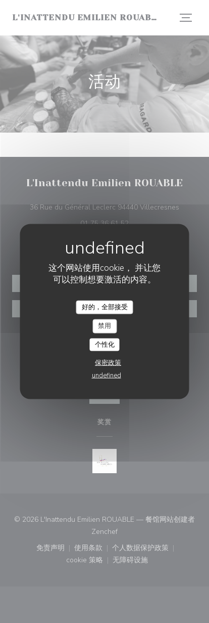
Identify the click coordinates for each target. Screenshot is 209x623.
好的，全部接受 (105, 306)
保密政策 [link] (108, 362)
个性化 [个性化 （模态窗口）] (105, 344)
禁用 (104, 325)
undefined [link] (106, 375)
